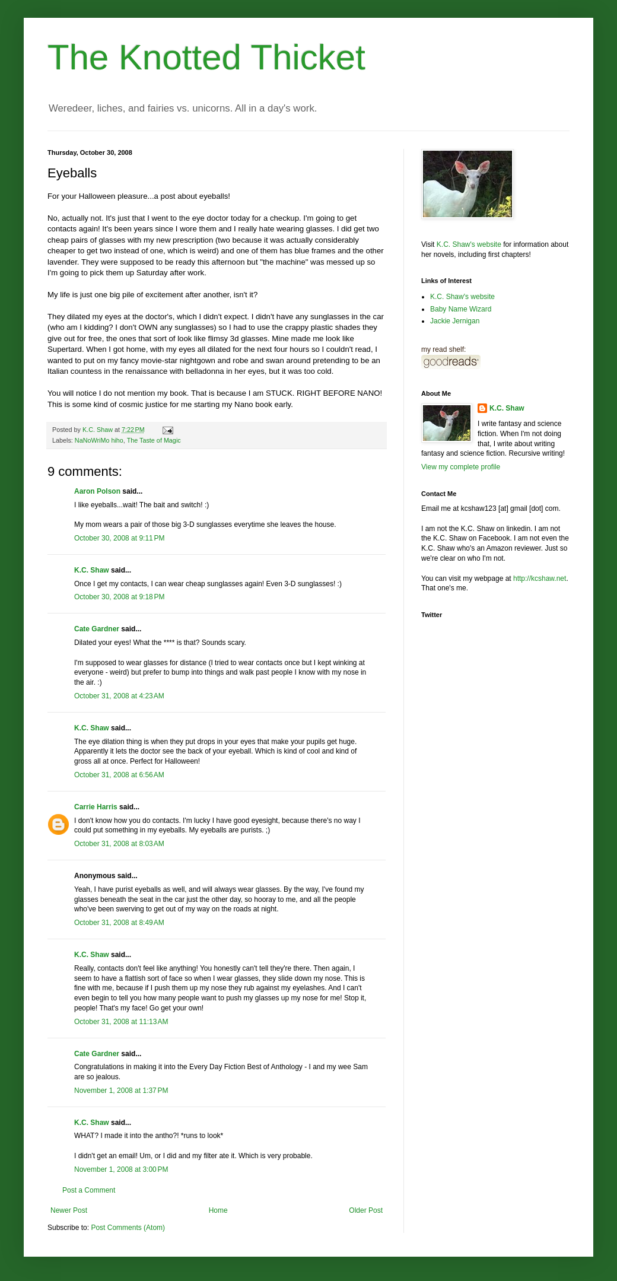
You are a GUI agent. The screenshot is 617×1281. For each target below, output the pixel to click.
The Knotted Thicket (206, 57)
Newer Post (68, 1210)
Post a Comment (88, 1190)
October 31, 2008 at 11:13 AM (121, 1022)
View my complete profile (460, 467)
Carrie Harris (95, 807)
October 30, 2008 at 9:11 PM (119, 538)
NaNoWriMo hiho (99, 440)
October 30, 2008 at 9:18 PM (119, 597)
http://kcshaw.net (539, 578)
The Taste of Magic (154, 440)
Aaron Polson (97, 491)
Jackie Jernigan (454, 321)
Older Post (366, 1210)
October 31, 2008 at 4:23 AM (119, 696)
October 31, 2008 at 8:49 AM (119, 922)
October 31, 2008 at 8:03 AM (119, 844)
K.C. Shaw (91, 570)
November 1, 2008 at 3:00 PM (121, 1169)
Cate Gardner (96, 629)
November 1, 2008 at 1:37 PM (121, 1090)
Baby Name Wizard (460, 309)
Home (218, 1210)
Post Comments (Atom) (128, 1227)
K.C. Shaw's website (469, 244)
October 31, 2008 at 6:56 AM (119, 775)
